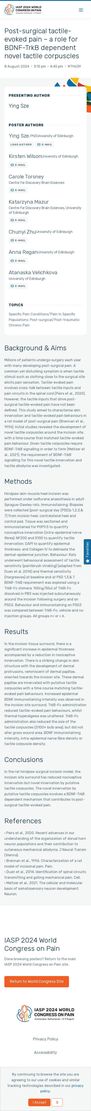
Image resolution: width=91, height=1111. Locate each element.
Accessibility (45, 1052)
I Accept (39, 1102)
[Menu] (81, 9)
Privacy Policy (45, 1039)
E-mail (47, 144)
